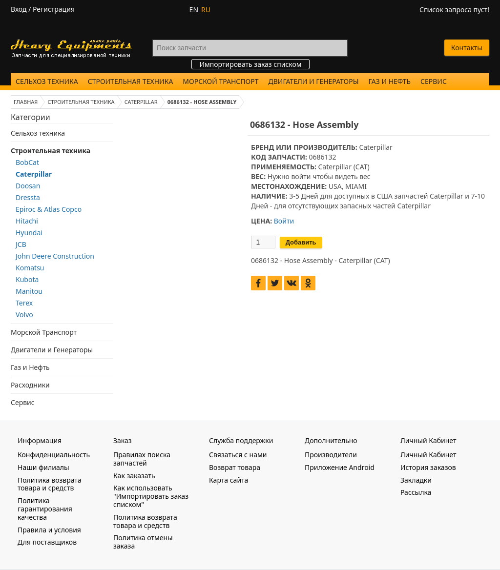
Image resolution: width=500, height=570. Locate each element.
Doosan (28, 185)
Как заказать (134, 475)
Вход (19, 9)
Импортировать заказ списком (250, 64)
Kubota (27, 279)
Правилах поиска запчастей (141, 459)
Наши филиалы (43, 467)
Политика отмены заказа (143, 541)
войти (301, 176)
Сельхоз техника (47, 81)
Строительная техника (130, 81)
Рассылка (415, 492)
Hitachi (27, 220)
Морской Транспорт (220, 81)
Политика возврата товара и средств (50, 484)
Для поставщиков (47, 542)
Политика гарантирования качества (45, 509)
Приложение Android (340, 467)
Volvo (24, 314)
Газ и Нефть (390, 81)
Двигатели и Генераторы (314, 81)
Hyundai (29, 232)
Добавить (301, 242)
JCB (21, 244)
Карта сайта (228, 480)
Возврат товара (234, 467)
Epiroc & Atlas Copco (49, 209)
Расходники (30, 384)
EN (193, 9)
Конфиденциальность (54, 454)
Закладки (416, 480)
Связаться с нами (238, 454)
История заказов (428, 467)
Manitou (29, 291)
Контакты (466, 47)
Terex (24, 302)
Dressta (28, 197)
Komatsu (30, 267)
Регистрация (54, 9)
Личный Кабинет (428, 454)
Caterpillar (34, 174)
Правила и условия (49, 529)
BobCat (27, 162)
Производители (331, 454)
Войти (284, 220)
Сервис (433, 81)
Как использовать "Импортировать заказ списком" (150, 496)
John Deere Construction (55, 256)
